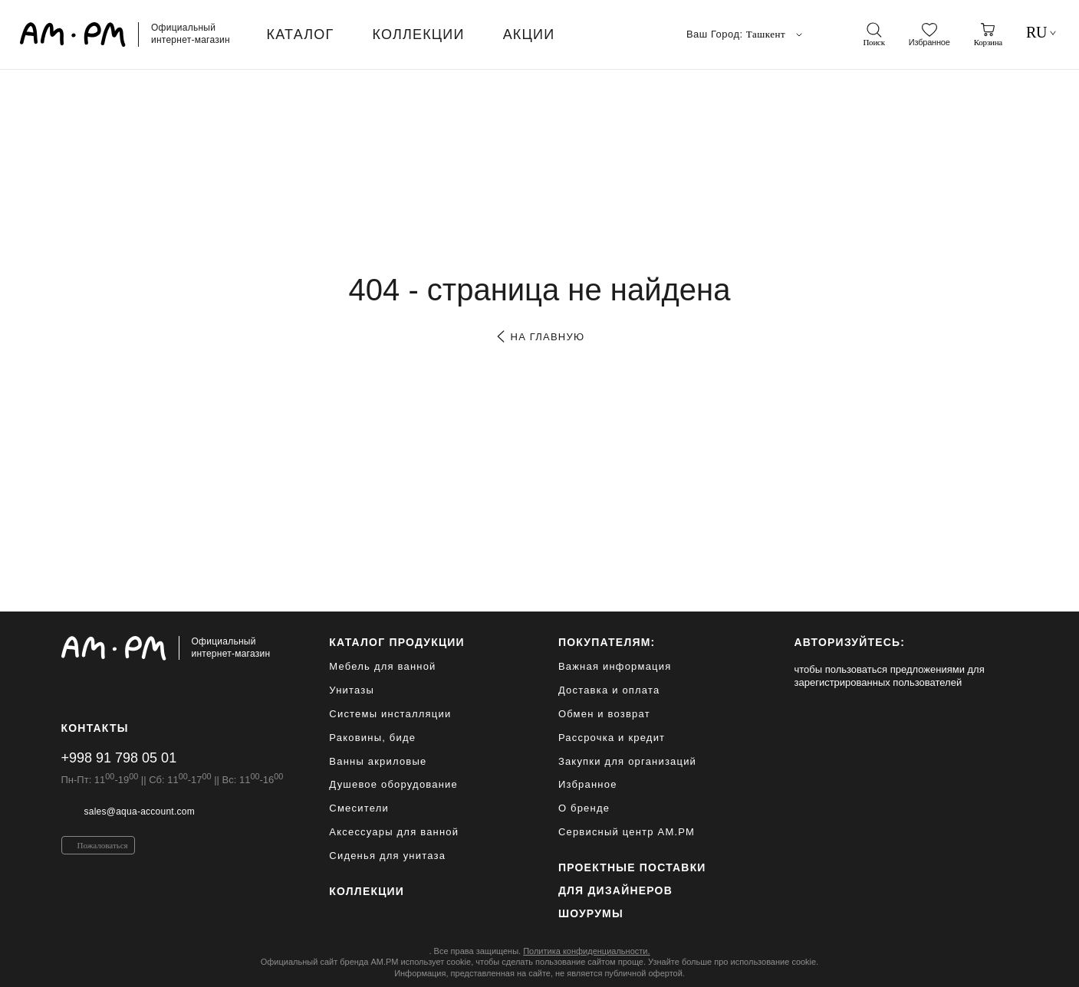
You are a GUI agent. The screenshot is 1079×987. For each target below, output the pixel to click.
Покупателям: (607, 642)
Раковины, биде (372, 737)
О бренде (584, 808)
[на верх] (1003, 963)
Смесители (359, 808)
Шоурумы (590, 913)
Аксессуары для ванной (394, 832)
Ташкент (775, 34)
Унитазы (351, 690)
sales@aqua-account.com (139, 811)
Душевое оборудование (393, 784)
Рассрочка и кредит (611, 737)
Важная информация (615, 666)
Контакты (95, 728)
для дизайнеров (615, 890)
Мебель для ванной (382, 666)
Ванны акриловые (377, 761)
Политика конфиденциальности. (586, 951)
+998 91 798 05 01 (119, 758)
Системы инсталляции (390, 714)
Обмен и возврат (604, 714)
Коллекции (366, 891)
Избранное (587, 784)
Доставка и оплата (609, 690)
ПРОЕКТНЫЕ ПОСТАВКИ (632, 867)
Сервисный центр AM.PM (626, 832)
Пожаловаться (102, 845)
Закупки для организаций (627, 761)
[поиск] (873, 34)
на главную (539, 337)
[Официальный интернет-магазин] (172, 648)
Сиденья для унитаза (387, 855)
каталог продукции (397, 642)
